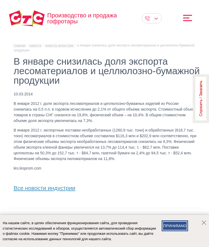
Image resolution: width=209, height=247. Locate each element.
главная (20, 45)
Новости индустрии (59, 45)
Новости (35, 45)
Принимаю (174, 226)
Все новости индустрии (44, 187)
